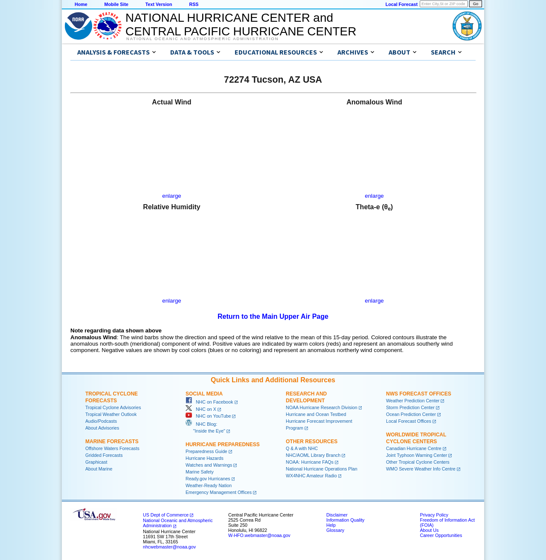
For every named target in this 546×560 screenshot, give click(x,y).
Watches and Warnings (209, 465)
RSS (193, 4)
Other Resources (311, 442)
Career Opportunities (441, 535)
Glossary (335, 530)
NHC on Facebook (209, 401)
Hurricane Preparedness (223, 444)
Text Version (158, 4)
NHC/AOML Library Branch (313, 455)
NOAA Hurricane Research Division (321, 407)
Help (331, 525)
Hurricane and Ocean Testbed (316, 414)
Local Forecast (402, 4)
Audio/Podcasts (101, 421)
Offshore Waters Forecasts (112, 448)
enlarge (171, 196)
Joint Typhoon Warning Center (416, 455)
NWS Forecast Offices (418, 394)
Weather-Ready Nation (209, 485)
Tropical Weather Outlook (110, 414)
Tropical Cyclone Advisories (113, 407)
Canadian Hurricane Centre (413, 448)
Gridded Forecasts (104, 455)
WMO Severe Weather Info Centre (421, 468)
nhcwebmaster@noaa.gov (169, 546)
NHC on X (201, 409)
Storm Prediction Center (410, 407)
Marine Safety (200, 471)
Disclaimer (337, 514)
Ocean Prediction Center (411, 414)
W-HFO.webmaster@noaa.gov (259, 535)
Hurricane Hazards (205, 458)
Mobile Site (116, 4)
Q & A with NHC (302, 448)
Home (81, 4)
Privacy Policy (434, 514)
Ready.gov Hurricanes (208, 478)
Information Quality (345, 519)
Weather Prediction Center (412, 400)
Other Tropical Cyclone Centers (418, 462)
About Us (429, 530)
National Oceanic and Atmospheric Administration (202, 39)
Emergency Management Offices (219, 492)
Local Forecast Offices (408, 421)
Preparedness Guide (206, 451)
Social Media (204, 394)
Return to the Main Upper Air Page (273, 316)
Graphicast (96, 462)
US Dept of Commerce (166, 514)
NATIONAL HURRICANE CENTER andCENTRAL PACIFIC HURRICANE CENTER (240, 24)
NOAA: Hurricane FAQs (310, 462)
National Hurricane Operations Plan (321, 468)
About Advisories (102, 427)
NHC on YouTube (208, 416)
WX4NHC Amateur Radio (311, 475)
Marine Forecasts (112, 442)
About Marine (98, 468)
